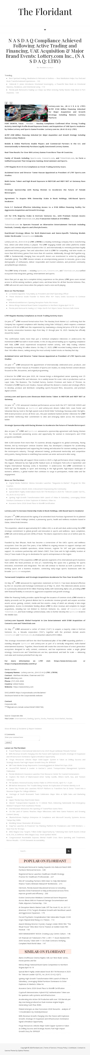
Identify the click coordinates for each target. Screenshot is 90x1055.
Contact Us (81, 1048)
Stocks (43, 718)
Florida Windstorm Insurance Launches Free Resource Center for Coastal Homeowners (44, 774)
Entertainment (20, 718)
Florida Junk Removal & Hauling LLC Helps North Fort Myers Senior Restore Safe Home (44, 308)
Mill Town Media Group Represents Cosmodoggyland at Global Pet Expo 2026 (40, 765)
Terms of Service (50, 1048)
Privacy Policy (62, 1048)
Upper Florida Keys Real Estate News (24, 800)
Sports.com (41, 270)
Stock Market (59, 718)
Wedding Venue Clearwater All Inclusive (25, 823)
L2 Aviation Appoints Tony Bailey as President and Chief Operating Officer (39, 294)
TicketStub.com (69, 270)
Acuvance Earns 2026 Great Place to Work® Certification (32, 503)
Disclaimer (22, 728)
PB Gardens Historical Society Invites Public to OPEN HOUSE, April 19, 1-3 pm (40, 782)
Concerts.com (52, 270)
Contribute (72, 1048)
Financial (50, 718)
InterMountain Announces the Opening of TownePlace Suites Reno (35, 808)
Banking (30, 718)
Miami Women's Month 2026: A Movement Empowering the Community (37, 489)
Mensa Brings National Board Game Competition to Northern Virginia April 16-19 (41, 305)
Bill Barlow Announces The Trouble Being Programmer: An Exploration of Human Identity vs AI (44, 785)
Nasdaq (69, 718)
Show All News (10, 728)
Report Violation (35, 728)
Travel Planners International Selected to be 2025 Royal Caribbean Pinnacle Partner (42, 751)
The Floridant (45, 11)
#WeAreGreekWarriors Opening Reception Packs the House (33, 302)
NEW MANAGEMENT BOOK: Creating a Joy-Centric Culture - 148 (44, 933)
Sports (37, 718)
